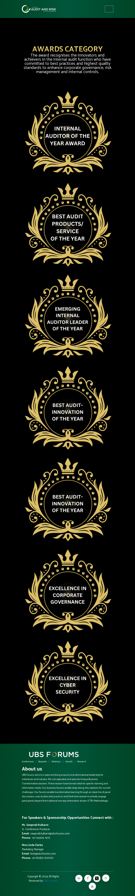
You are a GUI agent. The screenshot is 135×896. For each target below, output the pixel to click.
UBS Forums (51, 881)
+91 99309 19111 (41, 838)
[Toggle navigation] (109, 9)
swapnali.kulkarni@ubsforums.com (50, 833)
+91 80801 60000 (42, 858)
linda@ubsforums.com (43, 853)
